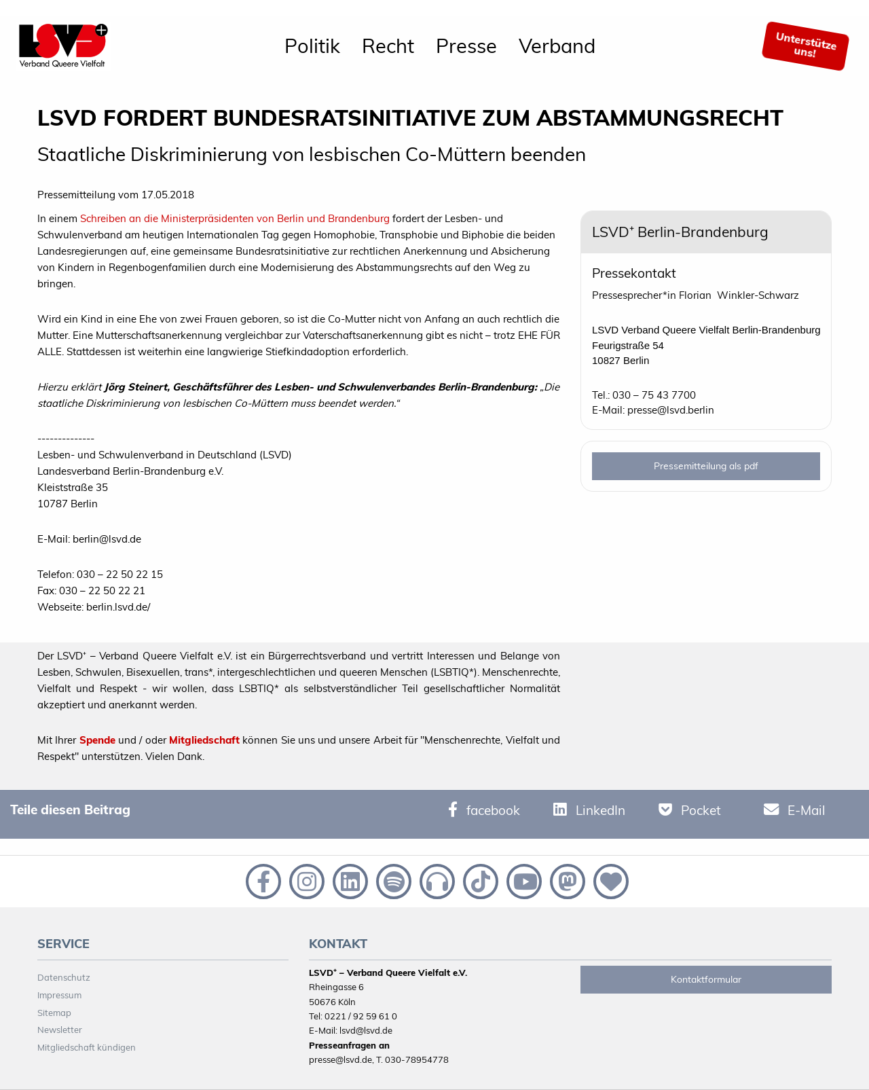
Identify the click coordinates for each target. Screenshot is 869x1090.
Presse (466, 45)
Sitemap (54, 1012)
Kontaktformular (706, 979)
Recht (388, 45)
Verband (557, 45)
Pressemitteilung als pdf (706, 466)
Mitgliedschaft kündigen (86, 1047)
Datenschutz (63, 977)
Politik (312, 45)
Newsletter (59, 1029)
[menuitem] (312, 46)
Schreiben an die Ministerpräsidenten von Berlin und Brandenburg (233, 218)
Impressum (59, 994)
